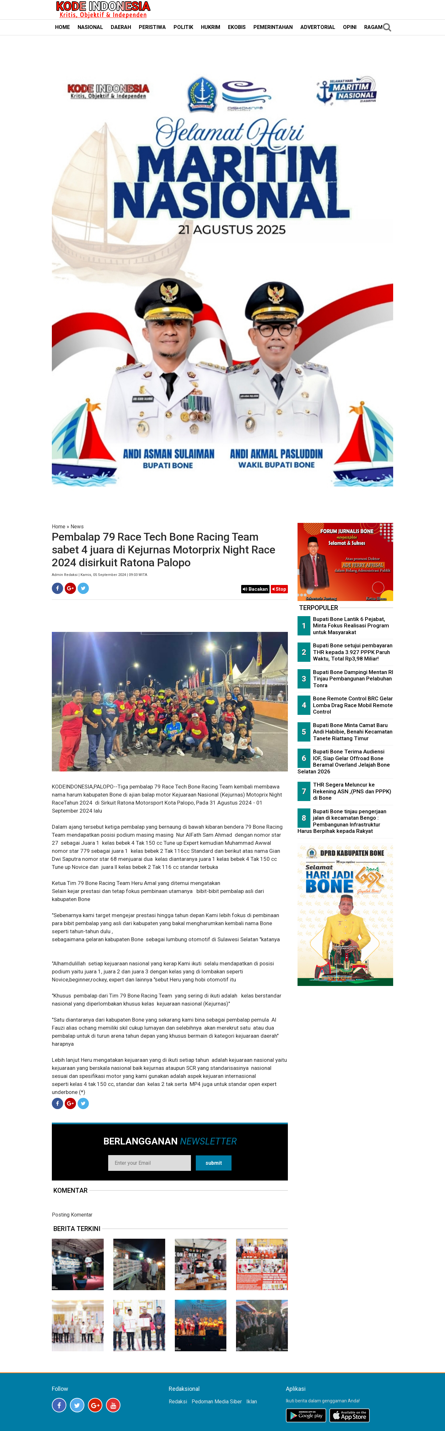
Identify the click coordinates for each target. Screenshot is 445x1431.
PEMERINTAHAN (273, 27)
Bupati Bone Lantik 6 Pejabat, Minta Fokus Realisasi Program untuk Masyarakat (351, 625)
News (77, 527)
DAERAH (121, 27)
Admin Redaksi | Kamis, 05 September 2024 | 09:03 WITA (99, 575)
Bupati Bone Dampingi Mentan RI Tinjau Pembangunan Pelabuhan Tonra (353, 678)
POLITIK (183, 27)
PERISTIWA (152, 27)
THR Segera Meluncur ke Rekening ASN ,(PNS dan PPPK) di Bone (352, 791)
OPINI (349, 27)
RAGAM (373, 27)
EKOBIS (237, 27)
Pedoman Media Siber (217, 1402)
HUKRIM (210, 27)
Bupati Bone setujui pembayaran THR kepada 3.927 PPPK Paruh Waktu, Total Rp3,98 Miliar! (353, 652)
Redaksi (178, 1402)
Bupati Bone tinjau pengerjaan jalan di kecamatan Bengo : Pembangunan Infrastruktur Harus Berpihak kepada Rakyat (342, 821)
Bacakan (255, 589)
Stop (279, 589)
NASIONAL (90, 27)
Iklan (251, 1402)
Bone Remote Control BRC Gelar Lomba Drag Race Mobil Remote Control (353, 705)
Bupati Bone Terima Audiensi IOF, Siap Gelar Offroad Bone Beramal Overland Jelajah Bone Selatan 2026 (344, 761)
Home (58, 527)
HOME (62, 27)
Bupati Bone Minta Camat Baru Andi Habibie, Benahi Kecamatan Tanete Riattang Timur (353, 732)
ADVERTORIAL (317, 27)
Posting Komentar (72, 1215)
